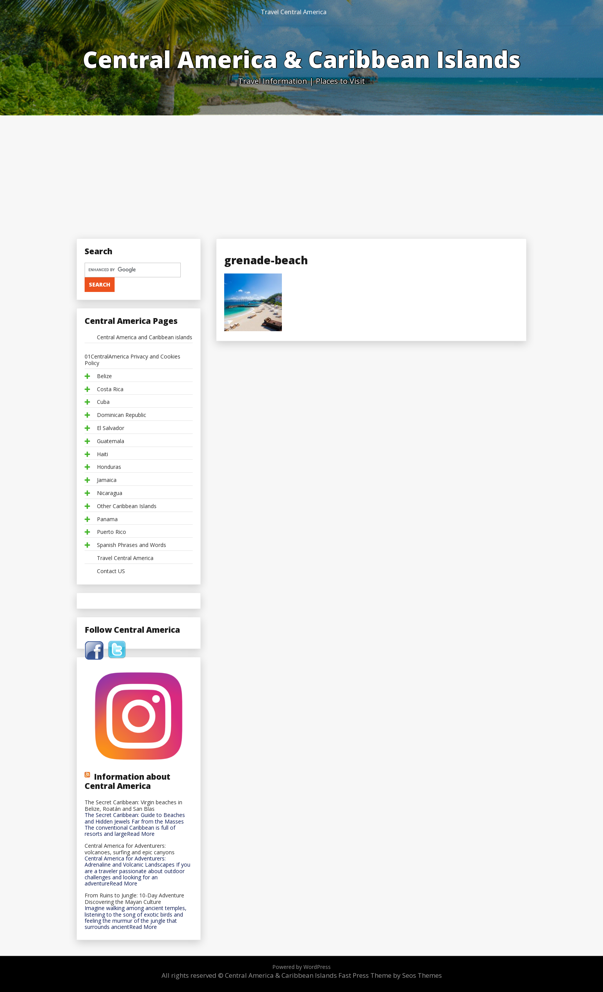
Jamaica (107, 480)
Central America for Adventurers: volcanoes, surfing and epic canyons (130, 849)
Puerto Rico (111, 532)
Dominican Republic (121, 415)
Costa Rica (110, 389)
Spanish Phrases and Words (131, 545)
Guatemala (110, 441)
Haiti (102, 454)
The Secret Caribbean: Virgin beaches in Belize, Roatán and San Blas (133, 805)
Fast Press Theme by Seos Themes (390, 975)
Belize (104, 376)
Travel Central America (293, 12)
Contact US (111, 571)
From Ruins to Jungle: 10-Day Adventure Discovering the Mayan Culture (134, 898)
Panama (107, 519)
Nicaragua (109, 493)
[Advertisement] (301, 173)
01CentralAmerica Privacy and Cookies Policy (132, 360)
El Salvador (110, 428)
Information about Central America (127, 781)
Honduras (109, 467)
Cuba (103, 402)
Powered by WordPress (301, 966)
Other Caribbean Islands (127, 506)
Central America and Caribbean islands (144, 337)
